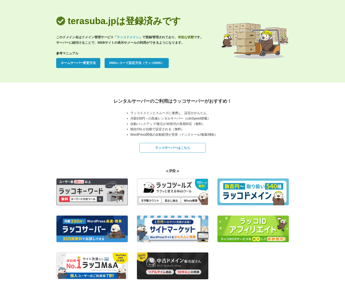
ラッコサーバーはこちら (172, 148)
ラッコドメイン (128, 37)
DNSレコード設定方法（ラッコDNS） (136, 63)
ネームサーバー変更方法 (78, 63)
